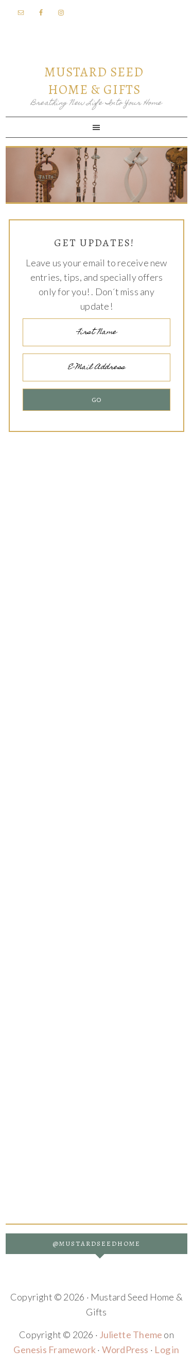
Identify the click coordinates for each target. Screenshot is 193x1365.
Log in (166, 1349)
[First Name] (96, 332)
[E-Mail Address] (96, 367)
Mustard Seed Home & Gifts (94, 81)
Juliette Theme (130, 1334)
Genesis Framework (54, 1349)
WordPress (125, 1349)
